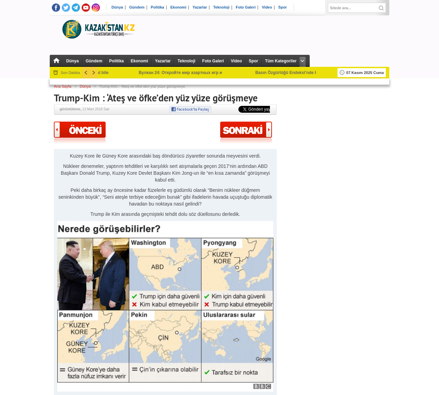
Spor (282, 7)
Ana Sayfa (62, 86)
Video (267, 7)
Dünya (117, 7)
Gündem (137, 7)
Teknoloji (221, 7)
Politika (157, 7)
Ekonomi (178, 7)
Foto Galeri (246, 7)
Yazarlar (199, 7)
